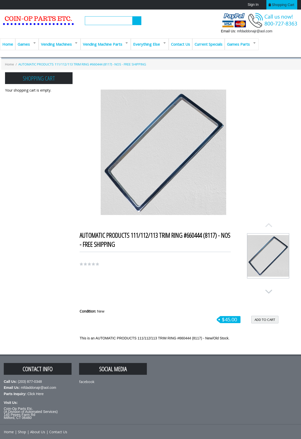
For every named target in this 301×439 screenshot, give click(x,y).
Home (7, 44)
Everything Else (148, 44)
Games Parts (240, 44)
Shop (22, 431)
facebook (86, 381)
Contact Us (180, 44)
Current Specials (208, 44)
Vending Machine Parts (104, 44)
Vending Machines (58, 44)
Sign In (253, 5)
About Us (37, 431)
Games (25, 44)
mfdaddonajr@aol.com (254, 31)
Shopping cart (283, 5)
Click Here (35, 394)
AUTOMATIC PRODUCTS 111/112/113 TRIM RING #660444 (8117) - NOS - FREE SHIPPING (82, 64)
